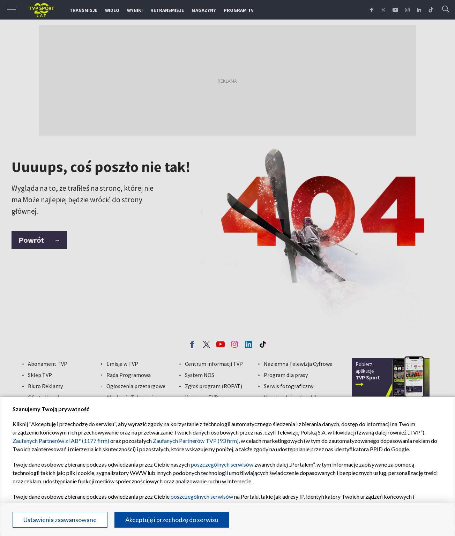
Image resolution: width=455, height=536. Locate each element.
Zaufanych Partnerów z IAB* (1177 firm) (61, 440)
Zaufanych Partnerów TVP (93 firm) (196, 440)
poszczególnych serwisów (222, 464)
